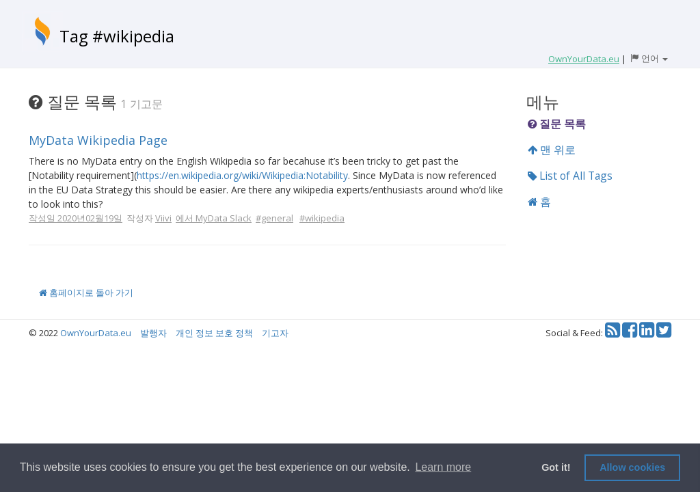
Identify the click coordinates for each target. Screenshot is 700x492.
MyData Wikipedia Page (98, 140)
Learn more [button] (443, 467)
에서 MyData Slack (214, 218)
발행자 (153, 333)
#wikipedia (322, 218)
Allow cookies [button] (632, 467)
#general (274, 218)
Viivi (163, 218)
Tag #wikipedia (116, 36)
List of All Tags (570, 175)
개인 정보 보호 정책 (214, 333)
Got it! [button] (555, 467)
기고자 (275, 333)
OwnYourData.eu (95, 333)
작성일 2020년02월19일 (75, 218)
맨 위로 (552, 149)
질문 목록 (557, 123)
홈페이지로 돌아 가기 (86, 292)
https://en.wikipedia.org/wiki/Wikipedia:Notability (242, 175)
